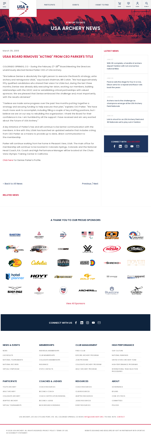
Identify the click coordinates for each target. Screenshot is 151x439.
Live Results (8, 355)
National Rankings (120, 355)
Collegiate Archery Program (88, 364)
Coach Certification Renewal (52, 396)
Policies (115, 405)
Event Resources (83, 405)
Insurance (43, 364)
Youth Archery (9, 387)
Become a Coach (46, 391)
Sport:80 (141, 430)
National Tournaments (13, 360)
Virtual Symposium (11, 369)
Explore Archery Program (87, 355)
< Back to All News (12, 183)
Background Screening (49, 405)
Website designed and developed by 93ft (102, 430)
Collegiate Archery (11, 396)
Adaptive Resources (84, 396)
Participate (49, 5)
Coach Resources (47, 387)
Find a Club (80, 351)
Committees (117, 400)
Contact (121, 417)
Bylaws (115, 391)
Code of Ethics (118, 396)
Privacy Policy (49, 430)
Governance (117, 387)
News (5, 351)
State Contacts (46, 369)
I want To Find (102, 5)
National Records (11, 364)
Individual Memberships (49, 351)
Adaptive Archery (10, 400)
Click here (8, 160)
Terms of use (62, 430)
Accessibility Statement (16, 433)
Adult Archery (9, 391)
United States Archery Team (124, 360)
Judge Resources (83, 400)
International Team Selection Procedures (125, 370)
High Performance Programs (125, 364)
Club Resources (83, 391)
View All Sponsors (75, 303)
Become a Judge (46, 400)
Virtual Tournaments (12, 405)
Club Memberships (47, 355)
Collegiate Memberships (49, 360)
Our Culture (117, 351)
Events (76, 5)
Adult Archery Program (86, 369)
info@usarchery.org (93, 417)
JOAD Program (82, 360)
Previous (86, 183)
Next (95, 183)
